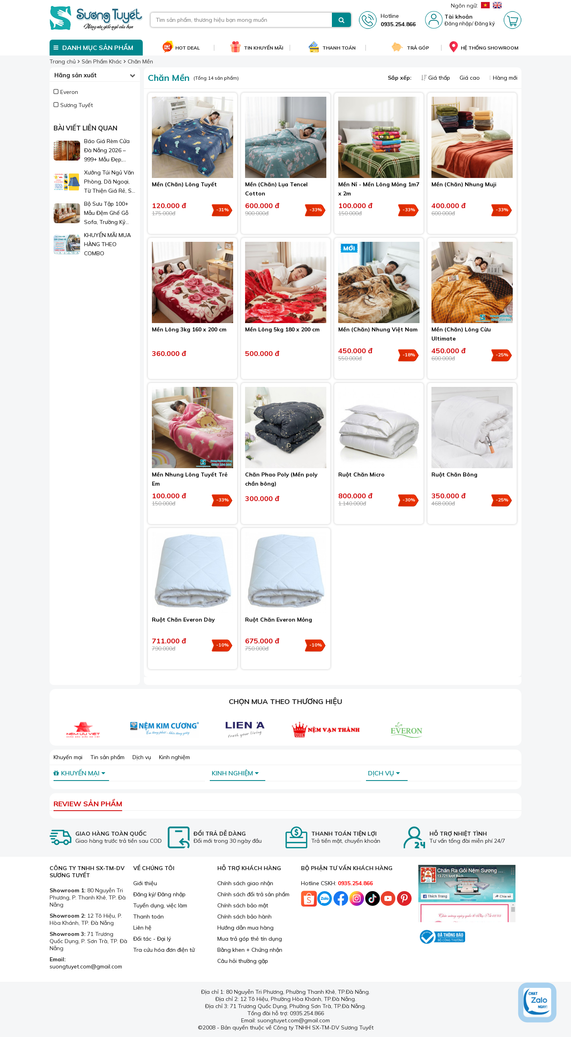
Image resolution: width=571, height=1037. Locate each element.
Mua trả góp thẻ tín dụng (249, 938)
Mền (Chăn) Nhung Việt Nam (378, 329)
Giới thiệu (145, 883)
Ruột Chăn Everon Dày (183, 619)
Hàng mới (503, 77)
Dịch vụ (141, 757)
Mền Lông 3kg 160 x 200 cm (189, 329)
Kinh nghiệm (174, 757)
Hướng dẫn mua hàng (245, 927)
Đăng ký (485, 23)
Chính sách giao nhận (245, 883)
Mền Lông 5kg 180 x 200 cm (282, 329)
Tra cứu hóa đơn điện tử (164, 949)
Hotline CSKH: (337, 883)
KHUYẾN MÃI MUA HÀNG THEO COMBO (107, 244)
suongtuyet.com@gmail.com (86, 966)
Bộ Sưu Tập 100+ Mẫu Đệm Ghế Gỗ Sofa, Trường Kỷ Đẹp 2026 (106, 213)
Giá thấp (436, 77)
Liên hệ (142, 927)
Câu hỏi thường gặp (242, 960)
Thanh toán (148, 916)
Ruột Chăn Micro (361, 474)
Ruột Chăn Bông (454, 474)
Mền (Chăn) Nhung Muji (463, 184)
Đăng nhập (458, 23)
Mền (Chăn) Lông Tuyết (184, 184)
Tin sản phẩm (107, 757)
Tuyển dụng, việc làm (160, 905)
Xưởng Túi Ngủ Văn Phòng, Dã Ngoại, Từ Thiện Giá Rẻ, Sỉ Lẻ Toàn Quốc (109, 182)
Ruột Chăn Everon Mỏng (278, 619)
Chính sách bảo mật (242, 905)
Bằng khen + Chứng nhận (249, 949)
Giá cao (470, 77)
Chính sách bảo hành (244, 916)
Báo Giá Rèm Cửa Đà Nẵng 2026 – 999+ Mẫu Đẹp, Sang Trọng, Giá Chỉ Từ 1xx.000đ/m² (110, 151)
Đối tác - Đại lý (152, 938)
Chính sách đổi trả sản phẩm (253, 894)
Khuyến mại (68, 757)
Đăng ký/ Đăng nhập (159, 894)
